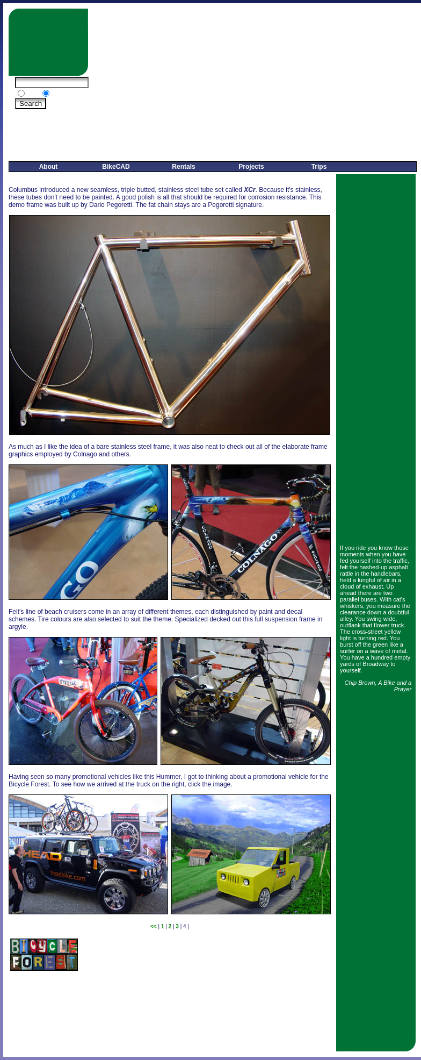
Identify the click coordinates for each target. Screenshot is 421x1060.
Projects (251, 166)
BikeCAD (115, 166)
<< (153, 926)
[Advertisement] (256, 84)
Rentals (183, 166)
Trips (319, 166)
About (48, 166)
